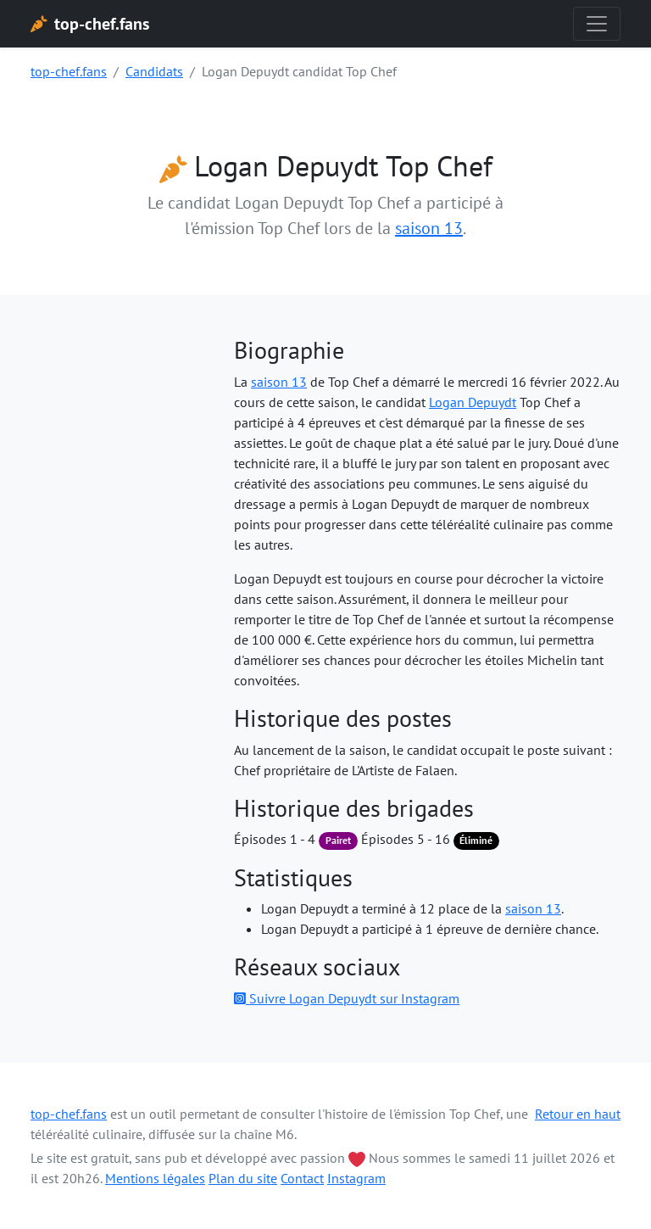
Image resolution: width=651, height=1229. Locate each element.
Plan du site (243, 1178)
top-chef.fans (69, 71)
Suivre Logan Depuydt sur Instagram (346, 998)
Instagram (356, 1178)
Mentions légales (155, 1178)
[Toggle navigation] (596, 24)
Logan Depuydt (472, 402)
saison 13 (429, 228)
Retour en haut (577, 1113)
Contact (302, 1178)
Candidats (154, 71)
